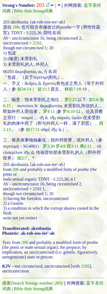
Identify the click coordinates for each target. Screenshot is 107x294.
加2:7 (22, 158)
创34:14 (24, 89)
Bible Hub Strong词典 (33, 11)
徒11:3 (43, 89)
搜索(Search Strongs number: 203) (32, 283)
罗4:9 (60, 146)
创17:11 (33, 129)
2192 (37, 43)
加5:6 (93, 99)
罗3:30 (49, 146)
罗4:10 (68, 111)
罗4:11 (49, 111)
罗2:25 (70, 99)
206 (16, 27)
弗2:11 (86, 146)
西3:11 (73, 146)
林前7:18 (73, 89)
